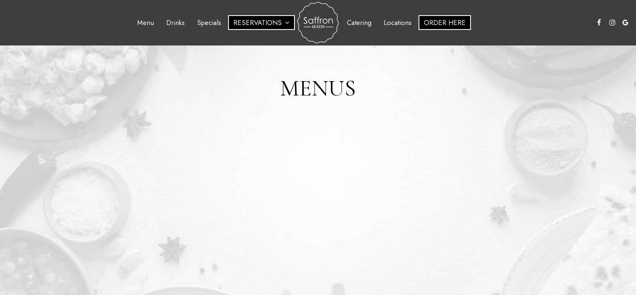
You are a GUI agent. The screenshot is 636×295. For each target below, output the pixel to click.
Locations (398, 22)
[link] (318, 22)
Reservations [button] (261, 22)
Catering (359, 22)
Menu (145, 22)
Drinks (175, 22)
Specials (209, 22)
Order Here (445, 22)
